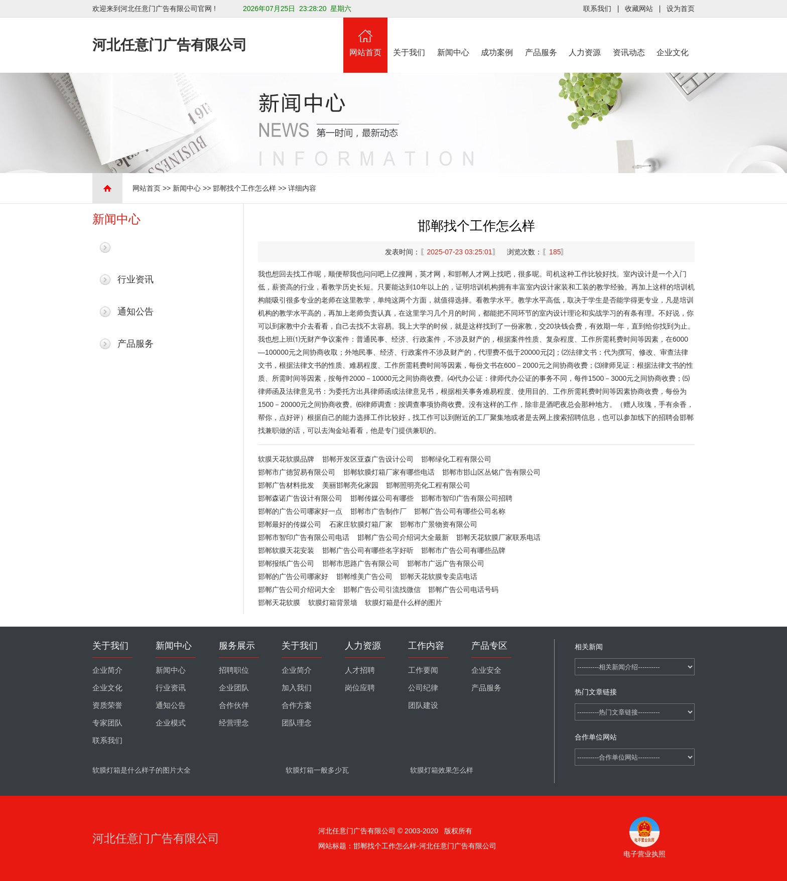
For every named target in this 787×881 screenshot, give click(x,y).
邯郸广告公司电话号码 (463, 589)
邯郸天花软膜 (279, 603)
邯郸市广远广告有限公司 (445, 563)
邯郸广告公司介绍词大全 (296, 589)
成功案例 (497, 37)
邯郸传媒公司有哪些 (382, 498)
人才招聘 (360, 670)
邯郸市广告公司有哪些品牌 (463, 550)
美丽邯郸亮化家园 (350, 485)
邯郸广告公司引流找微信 (382, 589)
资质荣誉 (107, 705)
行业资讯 (135, 279)
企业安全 (486, 670)
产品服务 (541, 37)
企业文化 (673, 37)
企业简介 (107, 670)
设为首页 (681, 9)
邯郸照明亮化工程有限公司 (428, 485)
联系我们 (597, 9)
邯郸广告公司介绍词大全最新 (403, 537)
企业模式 (171, 723)
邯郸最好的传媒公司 (289, 524)
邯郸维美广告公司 (364, 576)
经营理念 (234, 723)
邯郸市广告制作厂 (378, 511)
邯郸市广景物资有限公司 (438, 524)
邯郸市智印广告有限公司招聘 (466, 498)
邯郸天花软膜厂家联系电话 (498, 537)
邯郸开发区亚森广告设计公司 (368, 459)
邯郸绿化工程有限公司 (456, 459)
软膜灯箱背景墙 (332, 603)
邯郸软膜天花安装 (286, 550)
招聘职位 (234, 670)
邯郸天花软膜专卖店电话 (438, 576)
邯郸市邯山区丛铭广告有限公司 (491, 472)
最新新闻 (135, 247)
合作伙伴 (234, 705)
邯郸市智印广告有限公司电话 (303, 537)
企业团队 (234, 688)
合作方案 (297, 705)
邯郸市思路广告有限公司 (361, 563)
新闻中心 (453, 37)
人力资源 (585, 37)
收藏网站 (639, 9)
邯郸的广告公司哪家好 (293, 576)
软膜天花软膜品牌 (286, 459)
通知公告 (135, 312)
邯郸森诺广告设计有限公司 (300, 498)
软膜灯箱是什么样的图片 (403, 603)
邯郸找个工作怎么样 (244, 188)
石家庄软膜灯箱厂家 (360, 524)
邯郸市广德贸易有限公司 (296, 472)
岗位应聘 (360, 688)
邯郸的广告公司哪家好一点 (300, 511)
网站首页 (365, 37)
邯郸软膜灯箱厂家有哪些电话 (389, 472)
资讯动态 (629, 37)
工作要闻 (423, 670)
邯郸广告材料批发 (286, 485)
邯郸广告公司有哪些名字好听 (368, 550)
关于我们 (409, 37)
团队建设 (423, 705)
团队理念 (297, 723)
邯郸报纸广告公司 (286, 563)
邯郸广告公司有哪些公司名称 (459, 511)
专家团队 (107, 723)
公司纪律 (423, 688)
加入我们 (297, 688)
